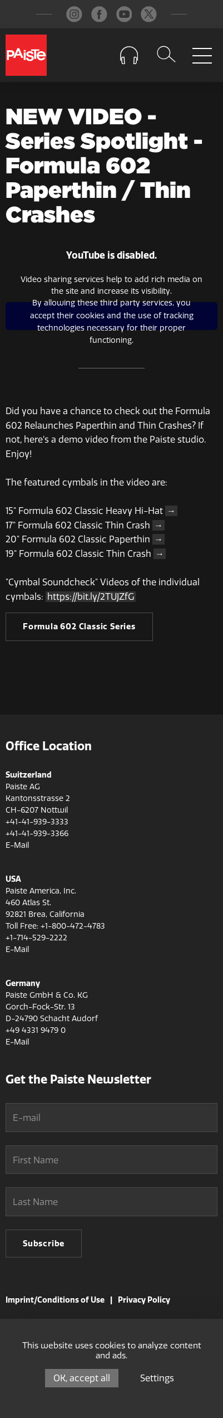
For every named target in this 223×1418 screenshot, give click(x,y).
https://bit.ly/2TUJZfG (90, 596)
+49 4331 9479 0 (36, 1030)
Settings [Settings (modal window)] (157, 1378)
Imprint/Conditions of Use (55, 1300)
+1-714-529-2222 (36, 938)
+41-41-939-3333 (37, 822)
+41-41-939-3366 (37, 833)
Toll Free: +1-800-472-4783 (55, 926)
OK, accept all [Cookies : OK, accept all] (81, 1378)
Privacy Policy (144, 1300)
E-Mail (17, 845)
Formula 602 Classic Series (79, 626)
